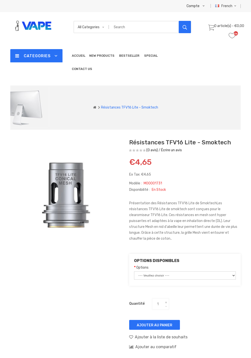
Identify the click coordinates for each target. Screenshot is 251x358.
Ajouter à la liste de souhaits (158, 337)
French (226, 6)
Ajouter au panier (154, 325)
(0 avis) (152, 150)
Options (142, 267)
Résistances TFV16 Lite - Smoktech (129, 107)
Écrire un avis (171, 150)
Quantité (137, 304)
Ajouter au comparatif (152, 346)
